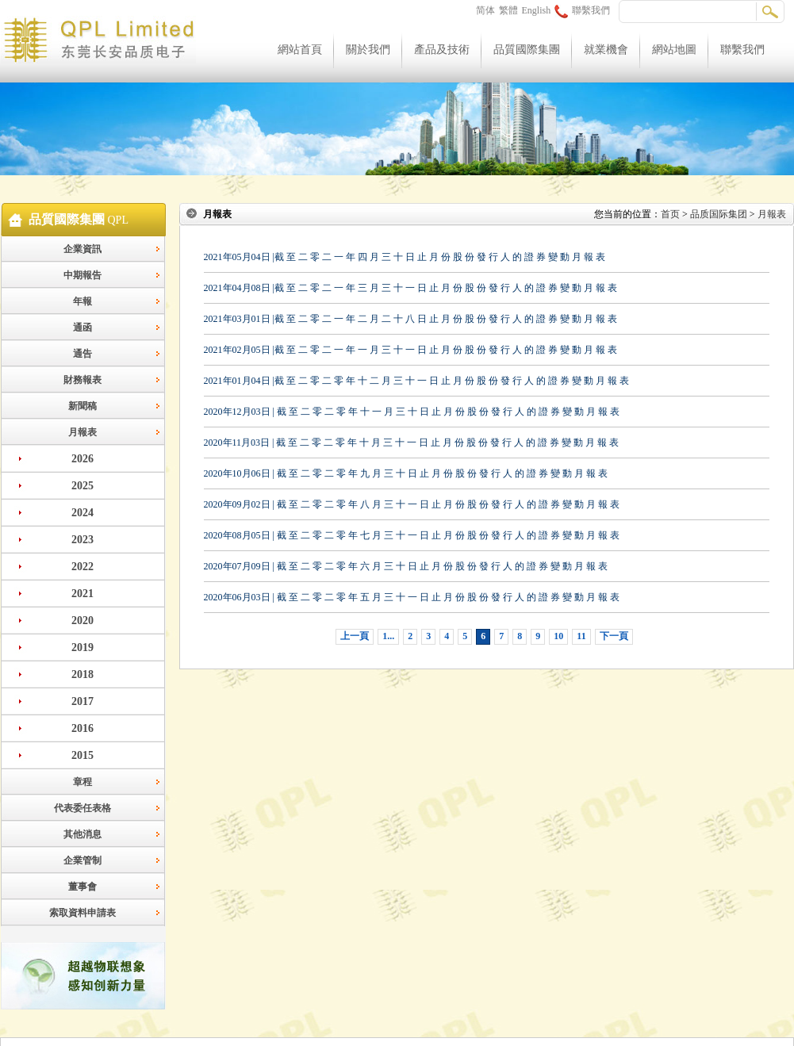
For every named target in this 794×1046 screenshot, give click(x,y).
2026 (82, 459)
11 (581, 636)
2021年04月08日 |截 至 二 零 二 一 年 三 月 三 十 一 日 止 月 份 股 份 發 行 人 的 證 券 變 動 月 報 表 (410, 287)
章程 (82, 781)
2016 (82, 728)
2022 (82, 567)
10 (558, 636)
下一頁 (614, 636)
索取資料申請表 (82, 912)
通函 (82, 327)
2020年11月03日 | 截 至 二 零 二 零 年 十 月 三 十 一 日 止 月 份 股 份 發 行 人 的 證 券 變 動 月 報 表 (411, 442)
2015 (82, 755)
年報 (82, 301)
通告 (82, 353)
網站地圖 (674, 50)
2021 (82, 594)
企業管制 (82, 860)
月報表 (82, 432)
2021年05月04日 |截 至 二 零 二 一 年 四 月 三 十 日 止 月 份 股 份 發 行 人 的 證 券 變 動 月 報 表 (404, 256)
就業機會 (606, 50)
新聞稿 (82, 406)
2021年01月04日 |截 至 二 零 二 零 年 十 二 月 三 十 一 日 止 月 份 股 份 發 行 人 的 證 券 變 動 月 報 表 (416, 380)
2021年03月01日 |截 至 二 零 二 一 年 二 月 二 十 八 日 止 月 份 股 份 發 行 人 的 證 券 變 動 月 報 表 (410, 318)
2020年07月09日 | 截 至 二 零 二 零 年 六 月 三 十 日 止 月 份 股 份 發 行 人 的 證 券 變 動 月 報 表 (406, 566)
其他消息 (82, 834)
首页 (670, 214)
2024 (82, 513)
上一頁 (354, 636)
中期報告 (82, 275)
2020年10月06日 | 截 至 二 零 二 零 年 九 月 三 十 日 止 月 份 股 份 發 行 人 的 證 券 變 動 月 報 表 (406, 473)
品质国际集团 (718, 214)
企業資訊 (82, 249)
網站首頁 (300, 50)
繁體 (508, 10)
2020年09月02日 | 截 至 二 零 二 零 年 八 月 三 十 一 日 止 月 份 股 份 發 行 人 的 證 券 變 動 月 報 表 (411, 504)
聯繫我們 (582, 10)
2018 (82, 674)
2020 (82, 620)
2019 (82, 647)
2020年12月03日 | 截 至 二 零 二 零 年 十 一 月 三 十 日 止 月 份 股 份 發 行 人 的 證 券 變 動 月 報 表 (411, 411)
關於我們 (368, 50)
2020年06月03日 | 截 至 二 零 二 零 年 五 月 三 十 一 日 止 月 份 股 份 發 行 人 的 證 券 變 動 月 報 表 (411, 597)
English (536, 10)
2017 (82, 701)
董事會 (82, 886)
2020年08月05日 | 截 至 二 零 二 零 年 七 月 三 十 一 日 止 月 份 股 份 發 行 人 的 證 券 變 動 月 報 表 (411, 535)
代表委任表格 (82, 808)
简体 (485, 10)
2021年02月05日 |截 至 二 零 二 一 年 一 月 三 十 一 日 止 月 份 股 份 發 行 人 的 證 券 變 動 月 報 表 (410, 349)
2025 (82, 486)
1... (388, 636)
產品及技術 (442, 50)
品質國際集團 (526, 50)
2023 (82, 540)
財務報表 (82, 379)
